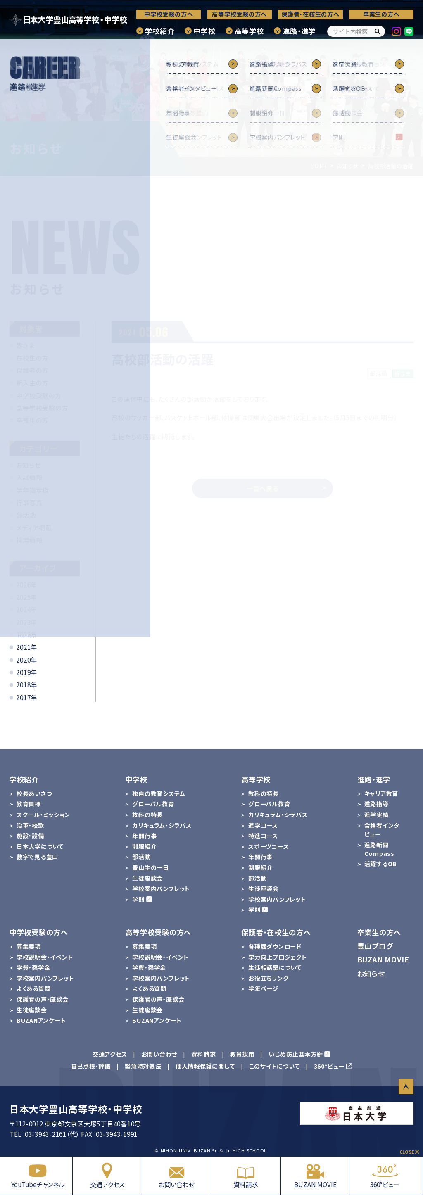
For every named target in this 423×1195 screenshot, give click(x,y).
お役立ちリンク (268, 978)
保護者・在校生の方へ (310, 14)
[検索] (378, 31)
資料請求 (246, 1175)
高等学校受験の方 (42, 407)
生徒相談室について (275, 967)
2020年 (26, 659)
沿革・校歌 (30, 825)
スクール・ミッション (43, 814)
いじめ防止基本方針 (296, 1054)
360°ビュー (384, 1175)
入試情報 (29, 477)
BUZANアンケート (41, 1020)
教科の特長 (147, 814)
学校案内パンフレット (161, 888)
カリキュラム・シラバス (161, 825)
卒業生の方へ (381, 14)
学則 (138, 899)
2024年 (26, 609)
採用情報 (29, 539)
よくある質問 (34, 988)
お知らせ (28, 464)
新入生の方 (32, 382)
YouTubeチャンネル (37, 1175)
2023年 (26, 622)
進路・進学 (299, 31)
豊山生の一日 (150, 867)
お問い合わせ (176, 1175)
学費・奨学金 (33, 967)
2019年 (26, 672)
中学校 (204, 31)
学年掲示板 (32, 489)
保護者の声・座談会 (43, 999)
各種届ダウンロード (275, 946)
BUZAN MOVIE (315, 1175)
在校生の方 (32, 357)
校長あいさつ (34, 793)
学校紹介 (159, 31)
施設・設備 (30, 836)
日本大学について (40, 846)
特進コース (263, 836)
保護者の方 (32, 370)
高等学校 (249, 31)
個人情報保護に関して (205, 1066)
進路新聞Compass (379, 849)
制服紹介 (144, 846)
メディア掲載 (34, 527)
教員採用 (242, 1054)
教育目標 (29, 804)
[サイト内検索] (356, 31)
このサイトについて (274, 1066)
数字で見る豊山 (37, 857)
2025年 (26, 596)
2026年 (26, 584)
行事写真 (29, 502)
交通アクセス (107, 1175)
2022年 (26, 634)
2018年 (26, 684)
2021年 (26, 646)
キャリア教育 (381, 793)
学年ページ (263, 988)
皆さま (25, 344)
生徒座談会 (147, 878)
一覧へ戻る (287, 488)
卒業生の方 (32, 420)
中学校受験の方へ (168, 14)
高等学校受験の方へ (239, 14)
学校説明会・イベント (45, 957)
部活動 (26, 514)
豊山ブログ (375, 946)
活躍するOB (380, 864)
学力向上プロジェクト (277, 957)
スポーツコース (268, 846)
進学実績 (376, 814)
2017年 (26, 697)
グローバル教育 (153, 804)
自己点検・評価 (91, 1066)
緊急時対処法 (143, 1066)
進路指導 (376, 804)
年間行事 (144, 836)
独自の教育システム (158, 793)
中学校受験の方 (38, 395)
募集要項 (29, 946)
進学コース (263, 825)
